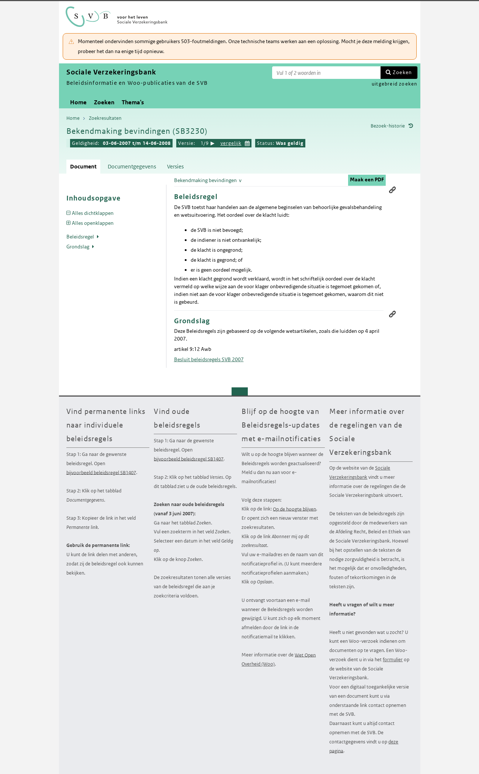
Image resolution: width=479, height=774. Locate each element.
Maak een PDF (367, 179)
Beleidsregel (80, 236)
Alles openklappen (93, 223)
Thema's (133, 102)
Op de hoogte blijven (294, 509)
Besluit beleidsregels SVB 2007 (209, 359)
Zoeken (402, 72)
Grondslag (78, 246)
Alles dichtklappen (93, 213)
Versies (175, 166)
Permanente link (392, 189)
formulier (393, 659)
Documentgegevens (132, 166)
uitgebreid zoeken (394, 84)
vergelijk (231, 143)
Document (83, 166)
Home (78, 102)
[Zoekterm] (326, 72)
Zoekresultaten (105, 118)
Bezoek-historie (388, 126)
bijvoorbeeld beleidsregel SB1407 (101, 472)
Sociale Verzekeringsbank (359, 472)
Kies (247, 142)
